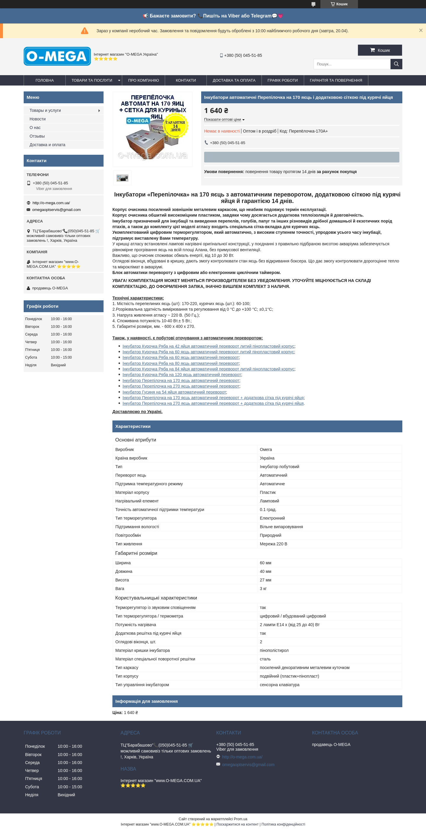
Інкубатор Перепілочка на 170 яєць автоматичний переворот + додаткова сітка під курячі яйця (213, 397)
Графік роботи (283, 80)
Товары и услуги (45, 110)
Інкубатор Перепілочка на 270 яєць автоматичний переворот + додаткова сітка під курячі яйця (213, 403)
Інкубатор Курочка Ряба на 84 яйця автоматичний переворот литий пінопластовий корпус (208, 369)
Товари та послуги (92, 80)
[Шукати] (396, 64)
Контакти (186, 80)
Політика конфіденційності (283, 824)
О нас (35, 127)
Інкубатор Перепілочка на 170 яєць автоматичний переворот (180, 380)
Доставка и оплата (47, 144)
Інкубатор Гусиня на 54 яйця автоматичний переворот (174, 392)
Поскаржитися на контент (238, 824)
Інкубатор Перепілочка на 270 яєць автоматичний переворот (180, 386)
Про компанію (143, 80)
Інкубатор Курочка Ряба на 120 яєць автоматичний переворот (181, 374)
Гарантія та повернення (336, 80)
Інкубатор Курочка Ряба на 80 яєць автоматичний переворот (180, 363)
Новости (38, 119)
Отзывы (37, 136)
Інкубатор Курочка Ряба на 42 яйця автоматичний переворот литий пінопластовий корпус (208, 346)
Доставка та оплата (234, 80)
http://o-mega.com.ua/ (51, 203)
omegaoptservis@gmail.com (56, 209)
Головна (45, 80)
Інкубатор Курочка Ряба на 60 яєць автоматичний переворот (180, 357)
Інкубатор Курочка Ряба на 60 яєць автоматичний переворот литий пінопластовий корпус (208, 351)
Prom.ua (240, 819)
